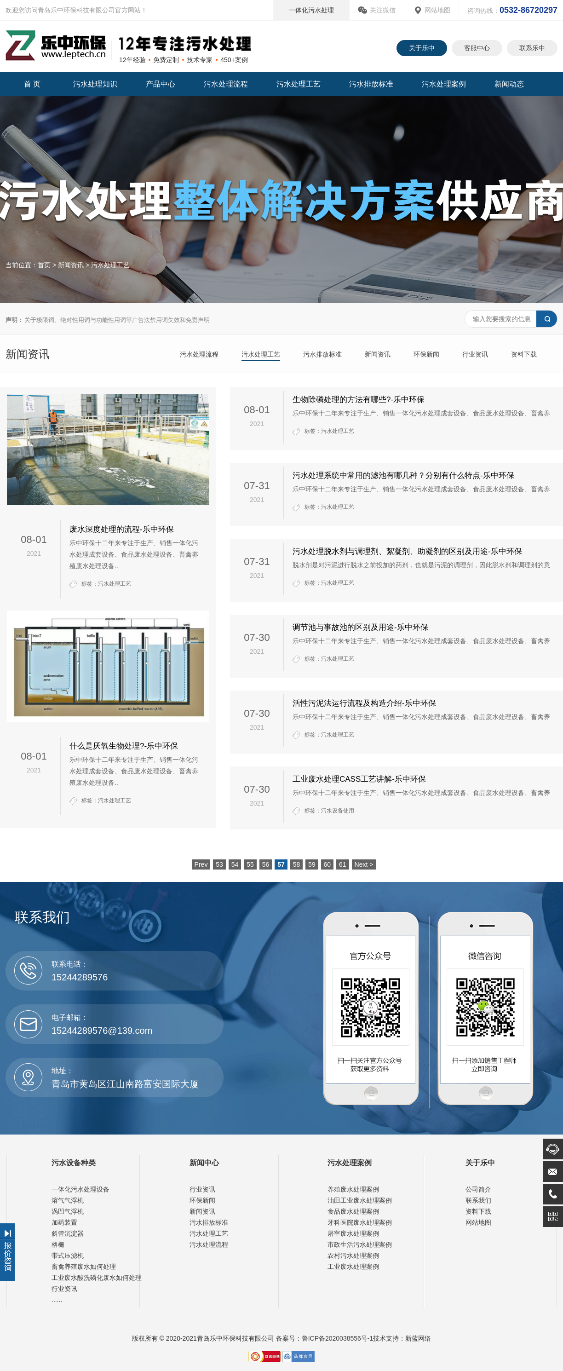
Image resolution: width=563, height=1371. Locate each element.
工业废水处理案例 (353, 1266)
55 (250, 864)
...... (57, 1299)
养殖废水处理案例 (353, 1189)
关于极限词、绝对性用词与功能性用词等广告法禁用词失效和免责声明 (108, 320)
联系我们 (478, 1200)
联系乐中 (532, 48)
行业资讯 (475, 354)
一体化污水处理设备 (80, 1189)
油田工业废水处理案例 (359, 1200)
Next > (364, 864)
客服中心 (477, 48)
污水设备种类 (74, 1163)
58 (296, 864)
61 (342, 864)
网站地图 (437, 10)
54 (235, 864)
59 (312, 864)
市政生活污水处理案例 (359, 1244)
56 (266, 864)
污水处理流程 (226, 84)
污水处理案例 (444, 84)
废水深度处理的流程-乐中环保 (121, 529)
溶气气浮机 (68, 1200)
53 (219, 864)
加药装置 (64, 1222)
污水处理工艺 (298, 84)
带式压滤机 (68, 1255)
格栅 (58, 1244)
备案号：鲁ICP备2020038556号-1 (323, 1338)
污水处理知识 (95, 84)
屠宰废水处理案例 (353, 1233)
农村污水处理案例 (353, 1255)
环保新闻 (426, 354)
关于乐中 (422, 48)
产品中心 (160, 84)
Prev (201, 864)
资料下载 (524, 354)
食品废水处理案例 (353, 1211)
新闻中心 (204, 1163)
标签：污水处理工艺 (106, 584)
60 (327, 864)
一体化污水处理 (311, 10)
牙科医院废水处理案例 (359, 1222)
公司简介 (478, 1189)
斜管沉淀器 (68, 1233)
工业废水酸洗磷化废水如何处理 (97, 1277)
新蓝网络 (418, 1338)
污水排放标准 (371, 84)
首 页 (32, 84)
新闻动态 (509, 84)
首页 (44, 265)
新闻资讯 (71, 265)
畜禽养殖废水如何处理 (84, 1266)
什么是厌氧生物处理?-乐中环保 (123, 746)
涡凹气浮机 (68, 1211)
